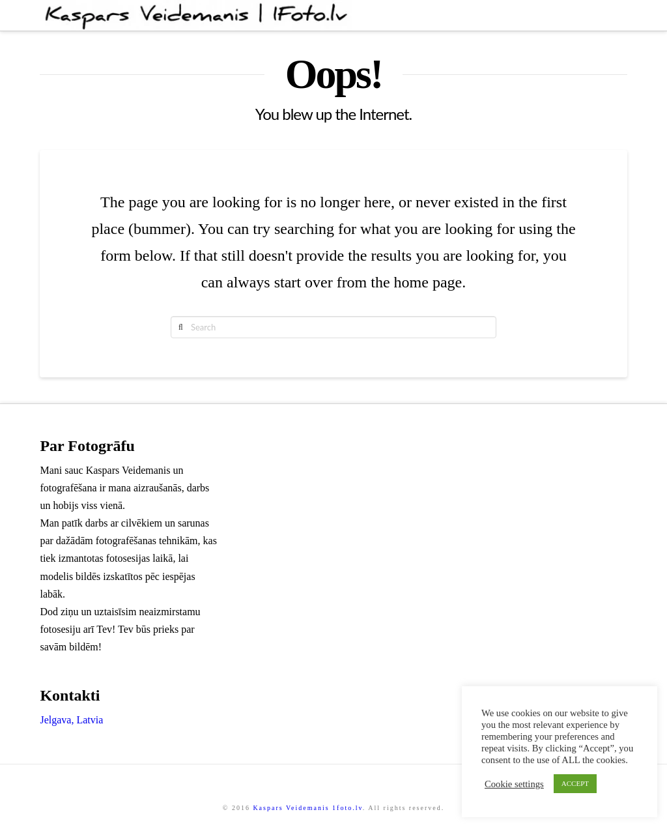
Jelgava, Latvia (71, 719)
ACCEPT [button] (575, 783)
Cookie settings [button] (514, 784)
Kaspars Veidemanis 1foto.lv (307, 807)
